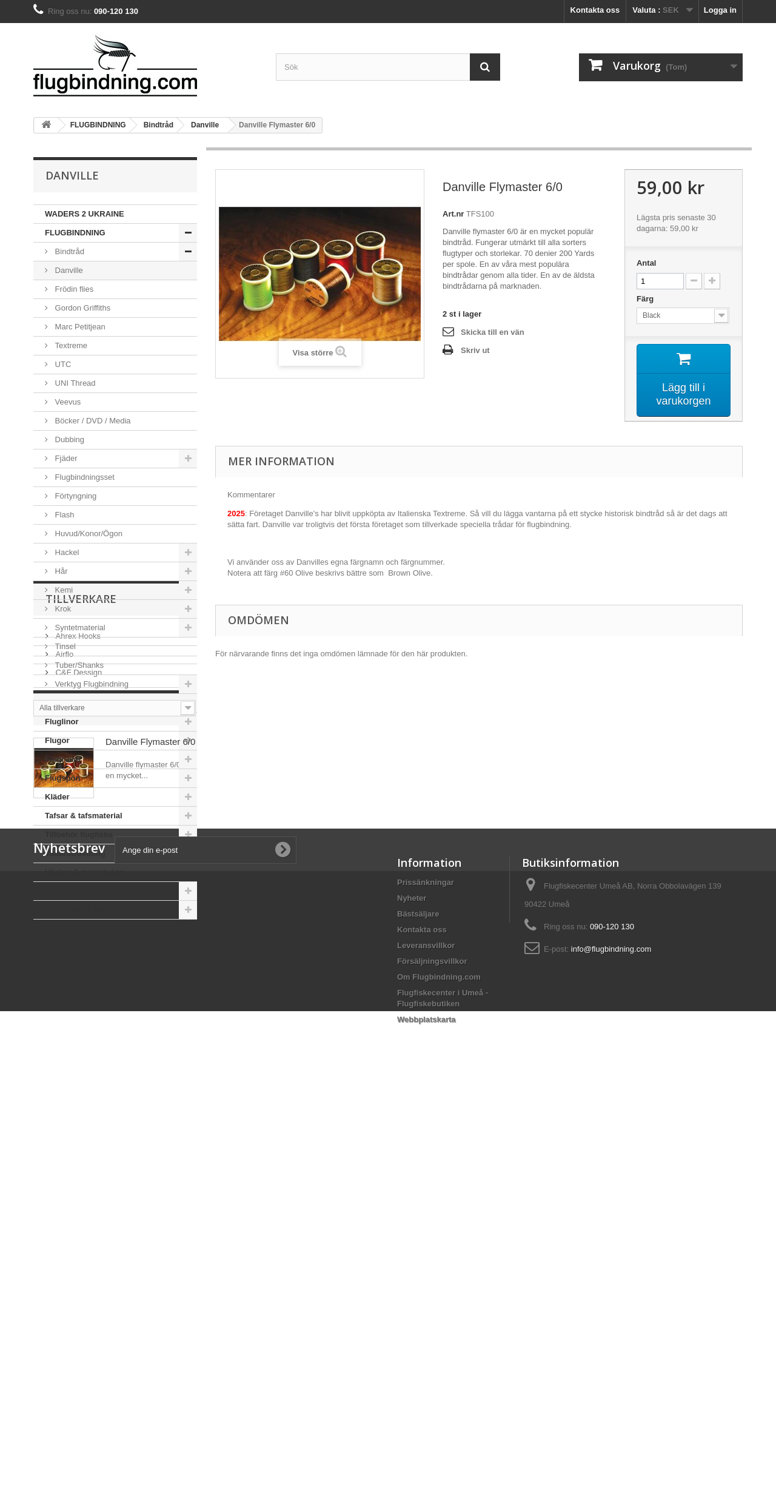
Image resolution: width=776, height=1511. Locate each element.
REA (53, 890)
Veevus (67, 401)
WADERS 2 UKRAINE (84, 213)
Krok (62, 608)
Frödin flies (73, 289)
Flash (63, 514)
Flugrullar (63, 759)
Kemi (63, 589)
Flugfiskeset (68, 702)
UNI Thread (74, 383)
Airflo (63, 1006)
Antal (647, 263)
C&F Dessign (77, 1024)
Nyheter (411, 1312)
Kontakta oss (595, 10)
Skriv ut (475, 350)
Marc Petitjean (79, 326)
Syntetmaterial (79, 627)
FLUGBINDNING (75, 232)
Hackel (66, 552)
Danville (68, 270)
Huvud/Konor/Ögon (87, 533)
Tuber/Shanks (78, 665)
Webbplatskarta (426, 1434)
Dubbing (68, 439)
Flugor (57, 740)
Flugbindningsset (84, 477)
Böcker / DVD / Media (92, 420)
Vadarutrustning (75, 853)
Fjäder (65, 458)
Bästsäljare (418, 1328)
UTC (62, 364)
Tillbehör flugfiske (79, 834)
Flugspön (63, 777)
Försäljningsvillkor (432, 1376)
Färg (646, 298)
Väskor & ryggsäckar (84, 872)
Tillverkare (80, 956)
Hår (60, 571)
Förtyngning (74, 495)
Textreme (70, 345)
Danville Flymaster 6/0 (150, 1138)
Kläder (57, 796)
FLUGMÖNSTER (75, 909)
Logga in (720, 10)
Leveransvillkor (426, 1360)
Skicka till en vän (492, 332)
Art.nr (453, 213)
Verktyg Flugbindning (91, 683)
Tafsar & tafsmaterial (83, 815)
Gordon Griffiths (81, 307)
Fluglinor (62, 721)
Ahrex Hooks (77, 988)
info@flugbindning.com (611, 1363)
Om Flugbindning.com (439, 1391)
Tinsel (64, 646)
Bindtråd (68, 251)
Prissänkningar (425, 1297)
